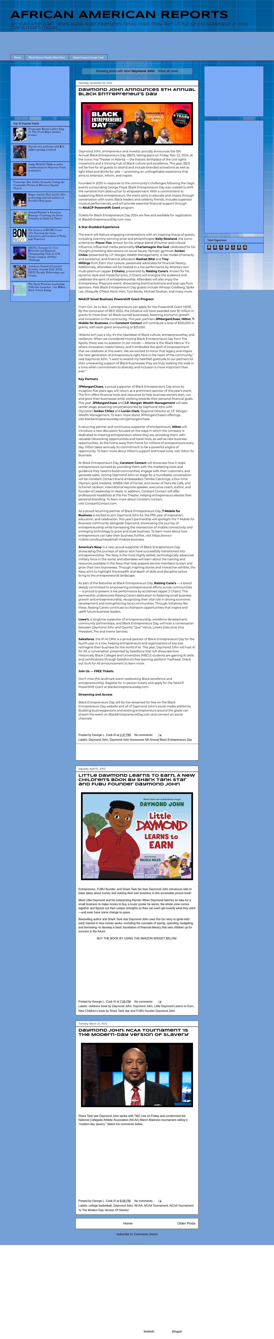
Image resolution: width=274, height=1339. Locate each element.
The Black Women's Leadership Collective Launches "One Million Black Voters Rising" (46, 287)
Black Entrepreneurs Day (108, 155)
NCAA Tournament (156, 1205)
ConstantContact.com (101, 503)
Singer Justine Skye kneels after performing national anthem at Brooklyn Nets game (47, 197)
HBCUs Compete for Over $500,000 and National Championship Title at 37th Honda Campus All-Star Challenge (44, 254)
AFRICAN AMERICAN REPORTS (119, 15)
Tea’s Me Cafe (173, 483)
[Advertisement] (137, 40)
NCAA (138, 1205)
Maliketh (149, 1331)
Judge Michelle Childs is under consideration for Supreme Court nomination (47, 167)
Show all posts (168, 71)
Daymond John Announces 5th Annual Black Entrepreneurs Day (151, 739)
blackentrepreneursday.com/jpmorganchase (117, 419)
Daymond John (98, 739)
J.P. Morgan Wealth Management (133, 255)
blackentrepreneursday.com (128, 687)
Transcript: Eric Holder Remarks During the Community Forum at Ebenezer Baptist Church (39, 185)
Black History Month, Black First (47, 57)
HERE (187, 307)
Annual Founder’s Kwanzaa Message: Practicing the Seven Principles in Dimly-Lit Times (45, 215)
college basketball (100, 1205)
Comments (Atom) (146, 1234)
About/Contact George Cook (88, 57)
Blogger (177, 1331)
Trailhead (173, 659)
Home (17, 57)
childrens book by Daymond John (110, 1006)
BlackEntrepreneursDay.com (103, 219)
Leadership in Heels (108, 491)
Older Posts (186, 1223)
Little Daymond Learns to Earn (173, 1006)
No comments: (144, 735)
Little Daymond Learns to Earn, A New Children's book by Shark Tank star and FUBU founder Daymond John (136, 780)
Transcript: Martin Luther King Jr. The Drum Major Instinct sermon (46, 132)
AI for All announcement (106, 663)
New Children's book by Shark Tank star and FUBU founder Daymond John (126, 1010)
